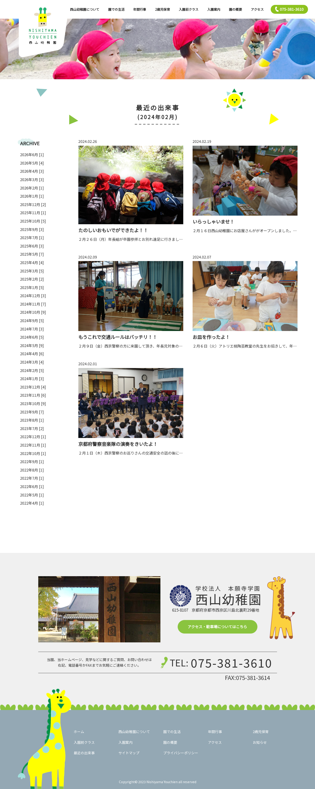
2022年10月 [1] (33, 453)
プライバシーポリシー (180, 752)
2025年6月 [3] (32, 246)
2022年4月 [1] (32, 503)
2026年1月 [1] (32, 196)
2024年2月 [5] (32, 370)
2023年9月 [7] (32, 412)
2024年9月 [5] (32, 320)
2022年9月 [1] (32, 461)
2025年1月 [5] (32, 287)
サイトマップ (128, 752)
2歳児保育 (162, 9)
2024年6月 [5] (32, 337)
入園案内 (213, 9)
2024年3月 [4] (32, 362)
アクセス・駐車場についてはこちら (217, 626)
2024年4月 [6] (32, 353)
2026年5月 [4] (32, 163)
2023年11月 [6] (33, 395)
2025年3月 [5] (32, 271)
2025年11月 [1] (33, 212)
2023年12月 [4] (33, 387)
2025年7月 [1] (32, 237)
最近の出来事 (84, 752)
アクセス (257, 9)
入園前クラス (188, 9)
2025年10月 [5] (33, 221)
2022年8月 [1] (32, 470)
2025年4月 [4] (32, 262)
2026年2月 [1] (32, 188)
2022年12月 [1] (33, 436)
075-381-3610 (231, 662)
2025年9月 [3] (32, 229)
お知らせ (260, 742)
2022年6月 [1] (32, 486)
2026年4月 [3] (32, 171)
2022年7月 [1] (32, 478)
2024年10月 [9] (33, 312)
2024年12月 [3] (33, 295)
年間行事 (139, 9)
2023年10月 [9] (33, 403)
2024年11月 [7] (33, 304)
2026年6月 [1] (32, 154)
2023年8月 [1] (32, 420)
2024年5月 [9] (32, 345)
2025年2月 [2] (32, 279)
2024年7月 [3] (32, 329)
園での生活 (116, 9)
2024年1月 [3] (32, 378)
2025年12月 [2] (33, 204)
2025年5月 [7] (32, 254)
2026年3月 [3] (32, 179)
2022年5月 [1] (32, 495)
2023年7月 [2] (32, 428)
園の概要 (235, 9)
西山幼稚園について (84, 9)
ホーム (79, 731)
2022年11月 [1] (33, 445)
